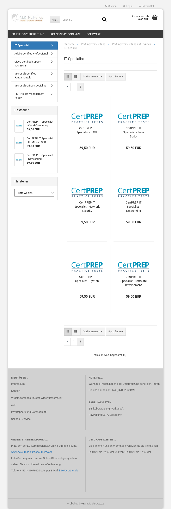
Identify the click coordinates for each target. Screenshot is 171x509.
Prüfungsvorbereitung (28, 34)
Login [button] (128, 6)
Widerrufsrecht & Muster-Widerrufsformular (36, 397)
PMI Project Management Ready (29, 95)
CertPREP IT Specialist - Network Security (87, 206)
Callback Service (21, 418)
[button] (68, 77)
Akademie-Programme (65, 34)
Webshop (72, 503)
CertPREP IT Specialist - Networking (133, 206)
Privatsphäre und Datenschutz (28, 411)
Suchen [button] (111, 6)
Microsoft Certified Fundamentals (25, 75)
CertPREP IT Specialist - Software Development (134, 281)
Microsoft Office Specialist (30, 85)
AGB (13, 404)
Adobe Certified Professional (31, 53)
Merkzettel (146, 6)
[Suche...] (55, 19)
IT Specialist (21, 45)
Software (93, 34)
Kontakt (15, 390)
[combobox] (92, 77)
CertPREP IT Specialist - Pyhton (87, 279)
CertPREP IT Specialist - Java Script (133, 132)
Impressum (18, 383)
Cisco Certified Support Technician (27, 63)
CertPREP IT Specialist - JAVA (87, 130)
